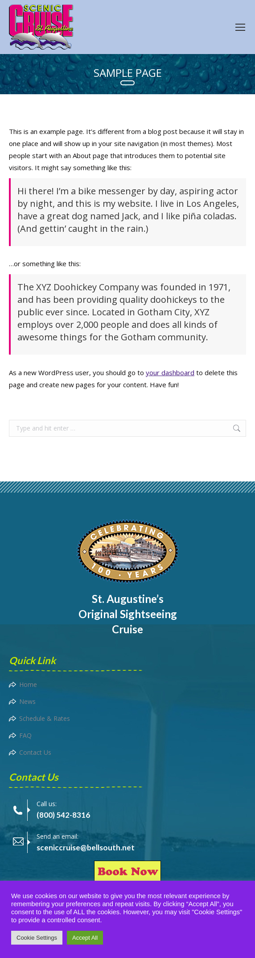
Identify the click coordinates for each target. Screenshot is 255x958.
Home (28, 684)
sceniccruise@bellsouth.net (86, 847)
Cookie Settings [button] (36, 937)
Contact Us (35, 752)
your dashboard (170, 372)
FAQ (25, 735)
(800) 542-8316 (63, 815)
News (27, 701)
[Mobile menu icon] (240, 27)
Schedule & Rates (44, 718)
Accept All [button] (85, 937)
